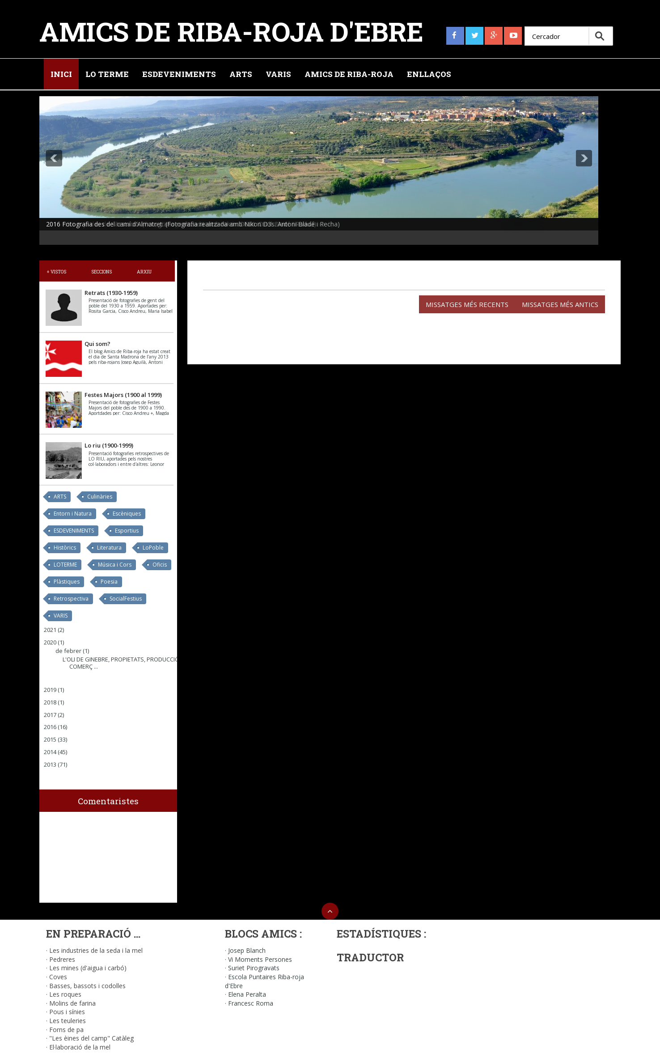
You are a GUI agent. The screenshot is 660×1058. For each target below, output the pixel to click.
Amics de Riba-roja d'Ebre (231, 31)
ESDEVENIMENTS (74, 530)
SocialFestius (126, 598)
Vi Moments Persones (260, 959)
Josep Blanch (247, 950)
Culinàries (99, 496)
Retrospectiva (71, 598)
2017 (50, 715)
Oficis (159, 564)
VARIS (61, 615)
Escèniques (127, 513)
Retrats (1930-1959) (111, 293)
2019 (50, 690)
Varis (278, 74)
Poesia (109, 581)
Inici (61, 74)
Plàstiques (67, 581)
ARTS (60, 496)
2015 (50, 739)
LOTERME (65, 564)
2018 (50, 702)
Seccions (101, 272)
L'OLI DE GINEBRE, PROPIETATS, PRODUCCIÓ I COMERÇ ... (122, 662)
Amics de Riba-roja (349, 74)
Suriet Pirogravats (253, 968)
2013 (50, 764)
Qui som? (97, 344)
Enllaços (429, 74)
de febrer (68, 651)
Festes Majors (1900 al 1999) (123, 395)
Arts (240, 74)
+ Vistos (56, 272)
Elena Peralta (247, 994)
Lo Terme (107, 74)
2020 (50, 642)
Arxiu (144, 272)
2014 (50, 752)
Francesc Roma (250, 1003)
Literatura (109, 547)
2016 (50, 727)
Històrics (65, 547)
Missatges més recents (467, 304)
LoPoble (153, 547)
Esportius (127, 530)
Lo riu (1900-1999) (109, 445)
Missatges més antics (560, 304)
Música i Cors (114, 564)
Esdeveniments (179, 74)
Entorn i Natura (73, 513)
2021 (50, 630)
